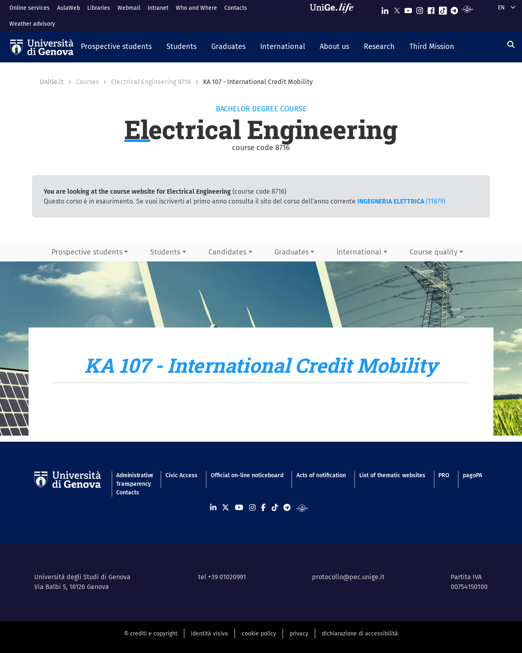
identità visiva (209, 633)
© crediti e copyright (150, 633)
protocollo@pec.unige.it (348, 577)
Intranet (158, 7)
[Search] (511, 44)
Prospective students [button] (86, 252)
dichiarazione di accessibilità (360, 633)
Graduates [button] (291, 252)
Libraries (98, 7)
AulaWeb (68, 7)
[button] (116, 47)
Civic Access (181, 475)
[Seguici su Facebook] (431, 9)
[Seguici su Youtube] (408, 9)
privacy (299, 633)
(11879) (401, 201)
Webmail (128, 7)
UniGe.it (52, 82)
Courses (87, 82)
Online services (29, 7)
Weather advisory (32, 23)
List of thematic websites (392, 475)
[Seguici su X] (396, 9)
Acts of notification (321, 475)
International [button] (358, 252)
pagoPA (472, 475)
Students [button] (165, 252)
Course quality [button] (433, 252)
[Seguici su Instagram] (419, 9)
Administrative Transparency (134, 479)
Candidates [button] (227, 252)
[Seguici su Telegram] (454, 9)
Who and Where (196, 7)
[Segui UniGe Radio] (467, 9)
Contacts (235, 7)
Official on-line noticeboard (247, 475)
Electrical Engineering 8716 (151, 82)
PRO (443, 475)
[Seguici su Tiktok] (442, 9)
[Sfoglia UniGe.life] (334, 15)
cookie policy (259, 633)
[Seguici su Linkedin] (384, 9)
